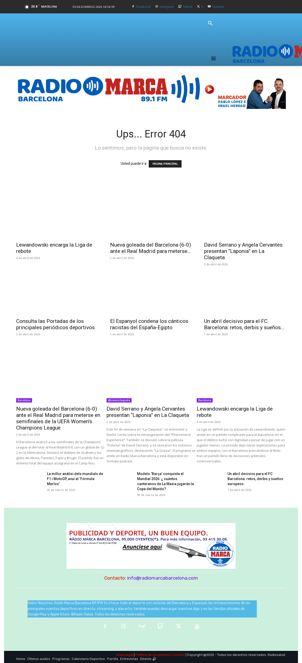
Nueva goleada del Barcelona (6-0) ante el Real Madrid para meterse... (150, 248)
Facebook (143, 7)
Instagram (167, 7)
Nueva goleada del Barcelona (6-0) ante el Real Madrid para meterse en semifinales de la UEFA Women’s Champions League (58, 418)
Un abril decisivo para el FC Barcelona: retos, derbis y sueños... (244, 324)
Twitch (187, 7)
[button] (210, 23)
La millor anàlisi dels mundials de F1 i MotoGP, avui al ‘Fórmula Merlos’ (75, 479)
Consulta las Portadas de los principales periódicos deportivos (55, 324)
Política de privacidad (152, 655)
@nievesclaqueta (119, 400)
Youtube (218, 7)
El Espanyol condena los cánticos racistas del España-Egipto (149, 324)
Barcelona (24, 400)
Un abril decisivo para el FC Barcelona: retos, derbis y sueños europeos (255, 479)
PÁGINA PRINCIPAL (165, 163)
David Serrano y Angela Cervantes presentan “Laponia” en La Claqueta (243, 251)
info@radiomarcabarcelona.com (162, 578)
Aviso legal (124, 655)
